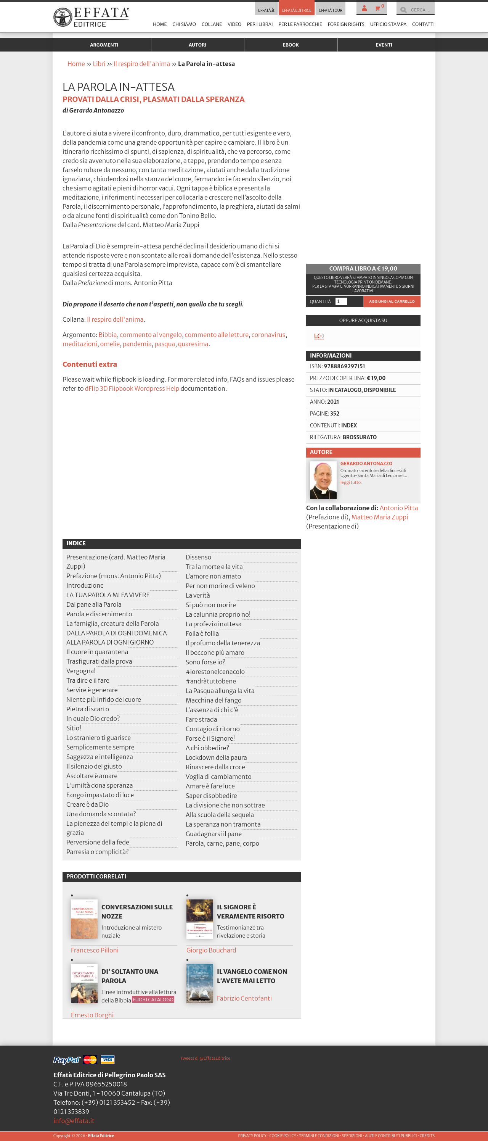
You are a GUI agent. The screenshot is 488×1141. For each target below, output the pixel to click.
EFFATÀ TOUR (330, 10)
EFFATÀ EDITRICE (296, 10)
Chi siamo (184, 24)
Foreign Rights (346, 24)
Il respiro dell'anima (142, 64)
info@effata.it (74, 1121)
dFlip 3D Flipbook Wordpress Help (132, 388)
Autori (197, 45)
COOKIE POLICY (282, 1136)
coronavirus (269, 334)
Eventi (384, 45)
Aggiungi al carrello (391, 301)
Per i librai (260, 24)
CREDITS (427, 1136)
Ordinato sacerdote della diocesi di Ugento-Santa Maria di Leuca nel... (363, 480)
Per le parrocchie (300, 24)
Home (160, 24)
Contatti (423, 24)
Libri (99, 64)
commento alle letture (217, 334)
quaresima (193, 344)
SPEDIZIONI (352, 1136)
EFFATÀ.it (266, 10)
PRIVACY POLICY (252, 1136)
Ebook (291, 45)
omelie (110, 344)
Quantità (320, 301)
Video (234, 24)
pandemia (137, 344)
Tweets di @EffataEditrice (205, 1058)
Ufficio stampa (388, 24)
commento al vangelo (151, 334)
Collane (212, 24)
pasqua (164, 344)
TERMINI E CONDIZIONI (319, 1136)
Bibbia (108, 334)
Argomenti (104, 45)
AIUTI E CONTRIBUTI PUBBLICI (391, 1136)
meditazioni (80, 344)
